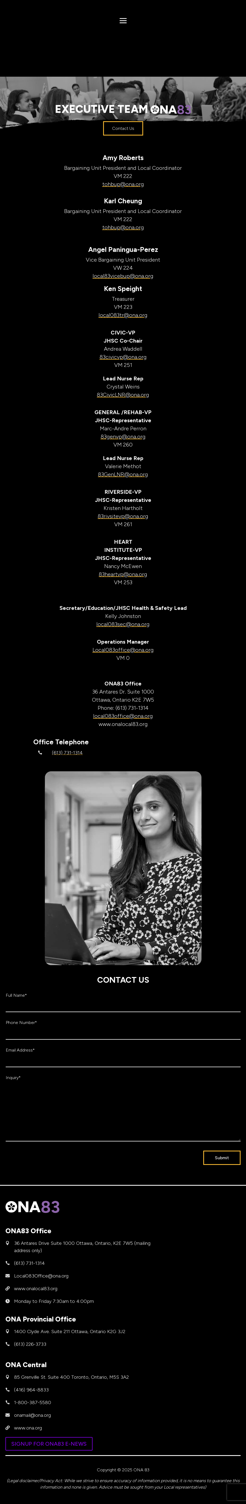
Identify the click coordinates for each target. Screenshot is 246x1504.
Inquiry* (13, 1077)
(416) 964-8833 (31, 1390)
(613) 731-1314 (67, 753)
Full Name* (16, 995)
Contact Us (123, 128)
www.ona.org (28, 1428)
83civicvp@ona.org (123, 357)
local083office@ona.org (123, 716)
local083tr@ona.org (123, 315)
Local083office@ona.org (123, 650)
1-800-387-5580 (32, 1402)
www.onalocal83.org (35, 1289)
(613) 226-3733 (30, 1344)
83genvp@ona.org (123, 436)
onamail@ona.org (32, 1415)
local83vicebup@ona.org (123, 276)
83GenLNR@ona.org (123, 474)
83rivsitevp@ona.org (123, 516)
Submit (222, 1157)
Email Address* (20, 1050)
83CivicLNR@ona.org (123, 394)
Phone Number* (21, 1022)
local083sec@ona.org (123, 624)
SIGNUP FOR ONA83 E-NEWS (49, 1444)
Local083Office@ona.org (41, 1276)
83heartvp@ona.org (123, 574)
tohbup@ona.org (123, 184)
